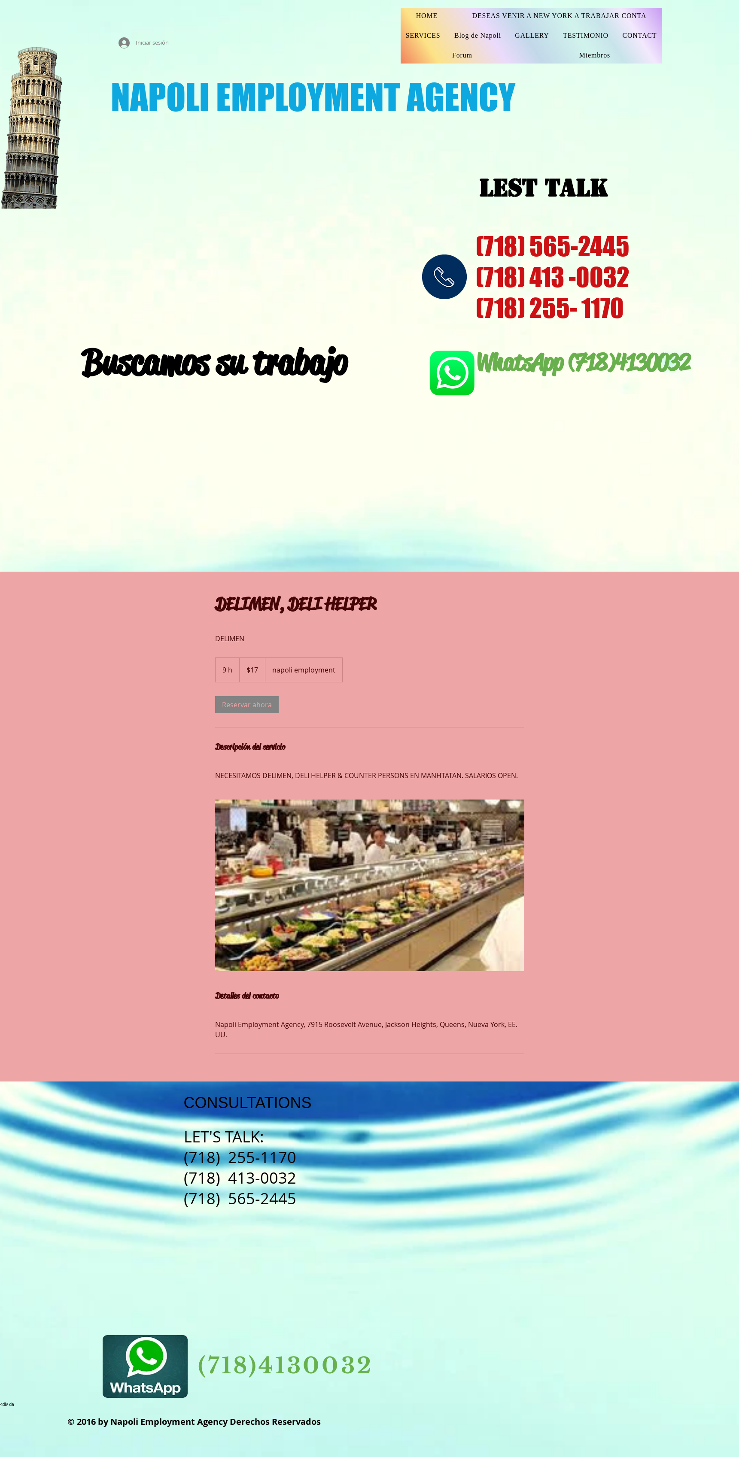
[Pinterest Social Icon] (520, 1310)
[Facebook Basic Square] (428, 1310)
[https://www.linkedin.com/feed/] (543, 1310)
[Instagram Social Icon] (451, 1310)
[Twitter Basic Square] (497, 1310)
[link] (247, 704)
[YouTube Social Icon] (474, 1310)
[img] (444, 277)
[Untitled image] (369, 885)
